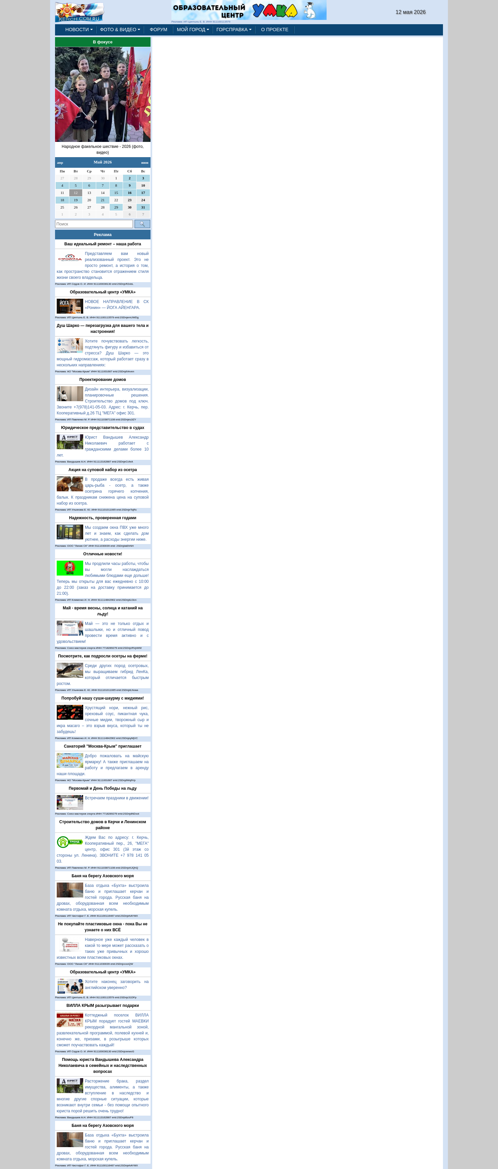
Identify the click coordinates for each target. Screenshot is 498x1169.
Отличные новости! (102, 554)
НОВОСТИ (77, 29)
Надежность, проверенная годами (102, 518)
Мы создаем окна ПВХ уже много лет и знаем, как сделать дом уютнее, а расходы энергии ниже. (117, 533)
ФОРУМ (158, 29)
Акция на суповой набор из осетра (103, 469)
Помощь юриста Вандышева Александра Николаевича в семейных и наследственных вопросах (102, 1065)
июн (144, 162)
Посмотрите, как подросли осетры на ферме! (103, 656)
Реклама (103, 234)
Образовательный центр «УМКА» (103, 292)
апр (60, 162)
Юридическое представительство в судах (102, 427)
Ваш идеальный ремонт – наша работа (102, 244)
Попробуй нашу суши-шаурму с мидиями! (102, 698)
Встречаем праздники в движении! (117, 798)
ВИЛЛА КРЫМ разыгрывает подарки (102, 1005)
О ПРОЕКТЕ (274, 29)
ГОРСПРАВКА (232, 29)
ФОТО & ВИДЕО (118, 29)
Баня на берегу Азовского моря (103, 876)
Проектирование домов (102, 379)
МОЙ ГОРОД (191, 29)
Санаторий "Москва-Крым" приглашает (103, 746)
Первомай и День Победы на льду (103, 788)
